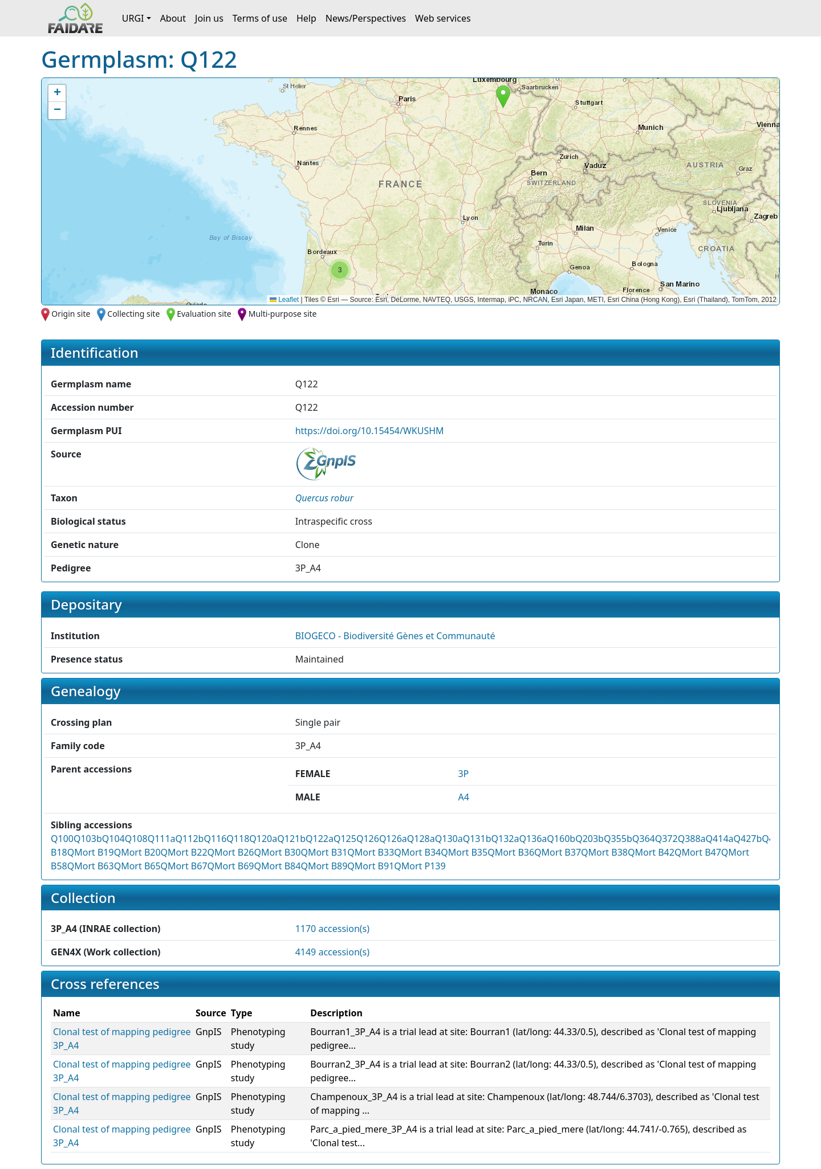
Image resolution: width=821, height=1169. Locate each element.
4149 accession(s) (332, 952)
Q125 (345, 838)
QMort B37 (557, 852)
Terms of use (260, 18)
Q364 (643, 838)
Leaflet (284, 300)
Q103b (88, 838)
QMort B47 (697, 852)
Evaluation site (204, 313)
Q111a (162, 838)
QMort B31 (323, 852)
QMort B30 (277, 852)
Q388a (692, 838)
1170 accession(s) (332, 928)
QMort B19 (90, 852)
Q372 (666, 838)
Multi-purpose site (283, 313)
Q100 (62, 838)
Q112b (190, 838)
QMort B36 (510, 852)
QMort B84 (277, 866)
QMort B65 (137, 866)
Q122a (320, 838)
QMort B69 (231, 866)
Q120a (263, 838)
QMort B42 (651, 852)
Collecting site (133, 313)
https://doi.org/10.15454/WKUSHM (369, 430)
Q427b (748, 838)
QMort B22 (184, 852)
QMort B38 (604, 852)
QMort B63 (90, 866)
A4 (463, 797)
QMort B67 (184, 866)
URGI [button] (133, 18)
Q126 (367, 838)
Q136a (533, 838)
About (173, 18)
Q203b (589, 838)
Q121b (291, 838)
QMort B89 (323, 866)
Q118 (237, 838)
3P (463, 773)
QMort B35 (464, 852)
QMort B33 (370, 852)
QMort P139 (419, 866)
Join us (209, 18)
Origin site (70, 313)
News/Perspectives (366, 18)
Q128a (421, 838)
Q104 (113, 838)
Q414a (720, 838)
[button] (503, 96)
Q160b (561, 838)
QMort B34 (417, 852)
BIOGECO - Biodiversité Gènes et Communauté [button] (395, 636)
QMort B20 (137, 852)
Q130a (449, 838)
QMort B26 (231, 852)
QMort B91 (370, 866)
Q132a (505, 838)
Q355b (618, 838)
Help (306, 18)
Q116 (215, 838)
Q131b (477, 838)
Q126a (393, 838)
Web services (443, 18)
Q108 (136, 838)
